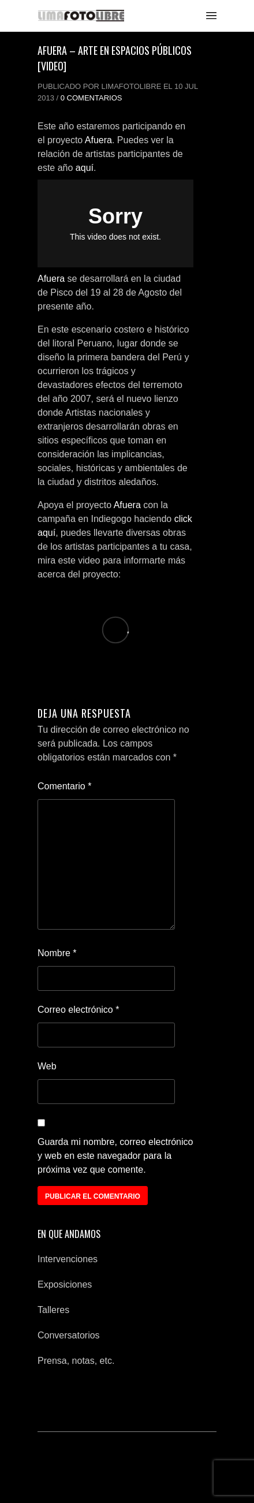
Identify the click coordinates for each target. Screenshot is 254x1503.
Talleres (53, 1310)
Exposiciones (65, 1284)
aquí (85, 168)
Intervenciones (68, 1259)
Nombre (57, 953)
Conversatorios (69, 1335)
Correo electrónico (78, 1010)
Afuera (98, 140)
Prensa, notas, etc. (76, 1361)
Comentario (64, 786)
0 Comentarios (91, 98)
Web (47, 1066)
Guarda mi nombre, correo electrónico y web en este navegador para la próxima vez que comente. (115, 1155)
